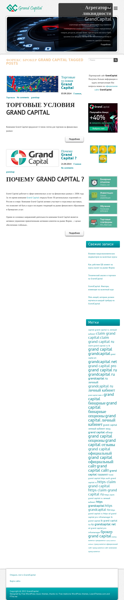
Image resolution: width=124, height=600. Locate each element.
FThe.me (13, 596)
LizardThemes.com (97, 594)
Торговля (10, 97)
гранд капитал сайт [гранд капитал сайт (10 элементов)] (100, 547)
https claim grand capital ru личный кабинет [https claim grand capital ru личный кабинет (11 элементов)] (101, 498)
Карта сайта (15, 581)
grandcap (35, 97)
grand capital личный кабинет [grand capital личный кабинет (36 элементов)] (102, 420)
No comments (23, 97)
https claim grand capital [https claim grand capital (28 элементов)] (102, 483)
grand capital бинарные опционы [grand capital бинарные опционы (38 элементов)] (102, 409)
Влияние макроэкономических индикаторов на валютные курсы (102, 255)
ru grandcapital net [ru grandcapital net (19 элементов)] (103, 524)
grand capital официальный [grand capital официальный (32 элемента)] (100, 451)
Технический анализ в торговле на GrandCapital (102, 277)
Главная (77, 93)
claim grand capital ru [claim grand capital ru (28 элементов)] (101, 339)
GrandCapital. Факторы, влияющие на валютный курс (101, 288)
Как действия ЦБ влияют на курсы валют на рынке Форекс (101, 266)
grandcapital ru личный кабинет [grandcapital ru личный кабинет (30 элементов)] (101, 388)
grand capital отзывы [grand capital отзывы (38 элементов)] (102, 442)
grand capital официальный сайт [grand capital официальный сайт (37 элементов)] (100, 462)
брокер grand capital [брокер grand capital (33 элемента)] (100, 533)
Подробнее (106, 44)
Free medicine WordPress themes (73, 594)
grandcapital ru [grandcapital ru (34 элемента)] (101, 374)
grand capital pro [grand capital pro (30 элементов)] (102, 365)
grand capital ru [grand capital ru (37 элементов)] (102, 370)
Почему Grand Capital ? (69, 154)
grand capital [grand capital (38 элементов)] (100, 349)
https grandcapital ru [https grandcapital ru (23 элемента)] (100, 507)
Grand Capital (33, 197)
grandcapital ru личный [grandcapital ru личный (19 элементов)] (98, 380)
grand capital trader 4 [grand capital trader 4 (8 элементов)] (95, 395)
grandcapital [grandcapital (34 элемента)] (99, 353)
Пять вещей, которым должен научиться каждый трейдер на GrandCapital (101, 300)
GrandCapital (33, 591)
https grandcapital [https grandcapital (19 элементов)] (96, 504)
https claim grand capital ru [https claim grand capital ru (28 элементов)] (102, 492)
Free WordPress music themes (35, 594)
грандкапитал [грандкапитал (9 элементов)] (100, 540)
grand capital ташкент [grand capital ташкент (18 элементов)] (102, 472)
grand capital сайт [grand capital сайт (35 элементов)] (98, 468)
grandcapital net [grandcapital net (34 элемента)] (102, 361)
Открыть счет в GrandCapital (23, 575)
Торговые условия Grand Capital (68, 82)
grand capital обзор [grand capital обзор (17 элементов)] (100, 432)
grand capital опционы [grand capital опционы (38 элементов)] (100, 438)
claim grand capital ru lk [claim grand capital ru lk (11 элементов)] (99, 345)
